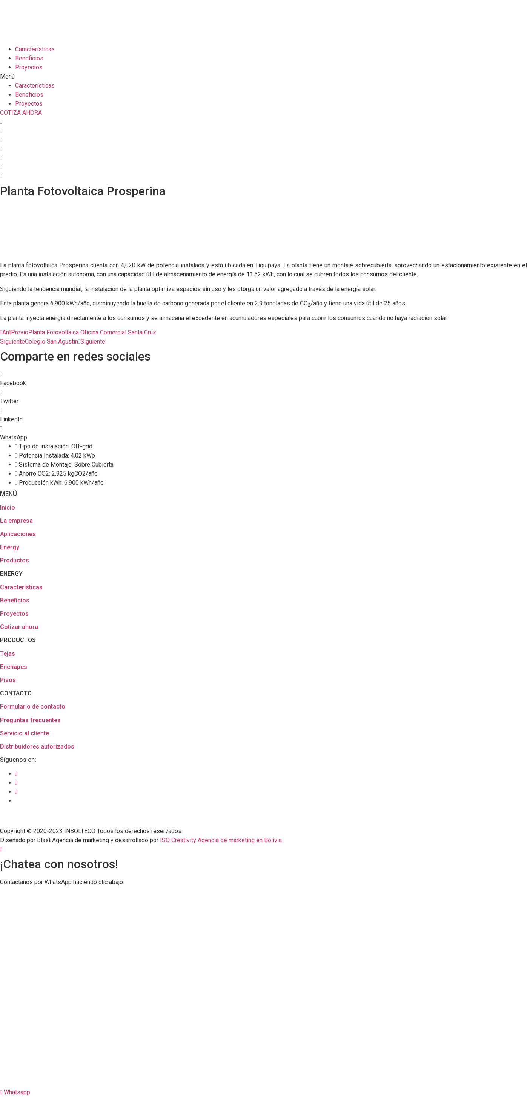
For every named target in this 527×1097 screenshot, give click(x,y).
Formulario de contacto (32, 706)
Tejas (7, 653)
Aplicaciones (18, 534)
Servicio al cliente (24, 733)
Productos (14, 560)
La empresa (16, 520)
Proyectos (29, 67)
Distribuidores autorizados (37, 746)
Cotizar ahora (19, 626)
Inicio (7, 507)
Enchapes (13, 666)
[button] (263, 76)
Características (35, 49)
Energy (9, 547)
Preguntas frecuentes (30, 720)
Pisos (8, 680)
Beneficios (29, 58)
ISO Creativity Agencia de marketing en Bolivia (221, 840)
